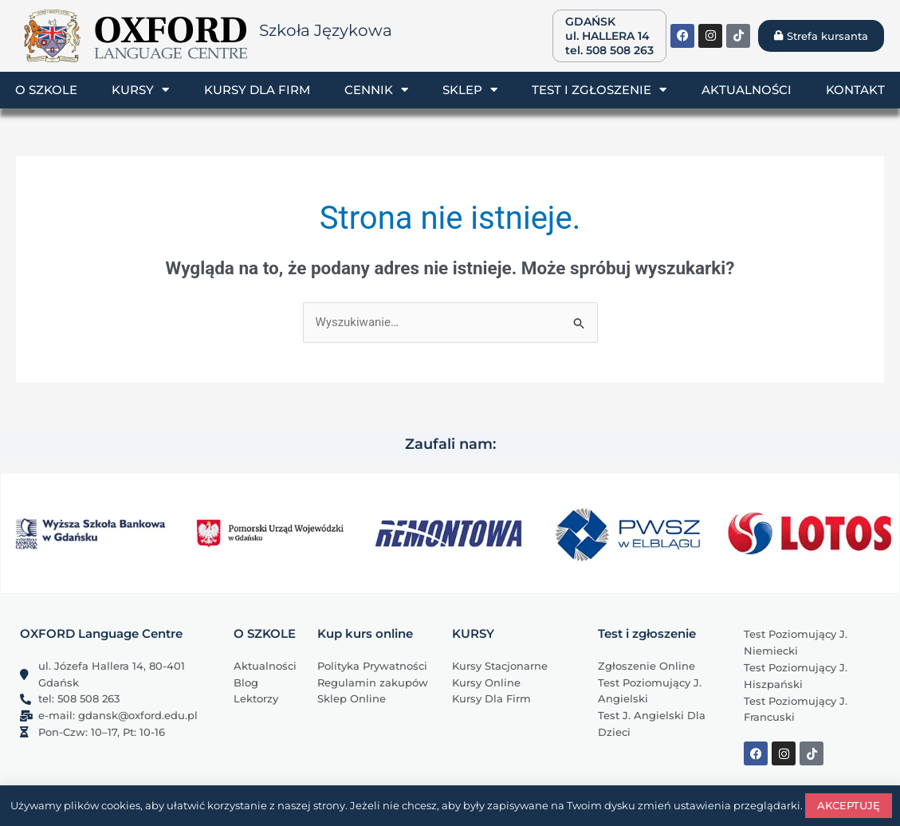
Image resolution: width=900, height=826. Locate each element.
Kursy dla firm (257, 89)
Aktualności (747, 89)
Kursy (140, 90)
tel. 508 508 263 (609, 50)
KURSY (473, 633)
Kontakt (855, 89)
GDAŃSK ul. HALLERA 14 (607, 28)
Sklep (469, 90)
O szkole (46, 89)
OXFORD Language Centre (101, 633)
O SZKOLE (265, 633)
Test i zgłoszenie (599, 90)
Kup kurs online (365, 633)
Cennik (376, 90)
